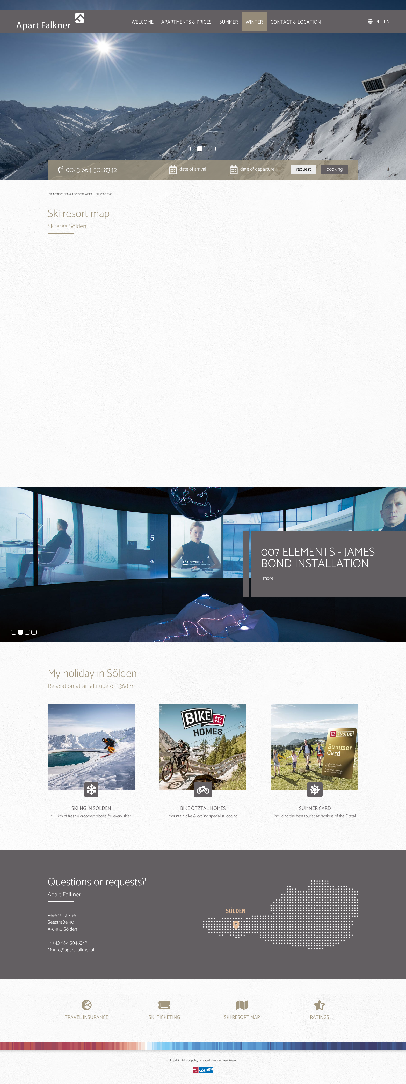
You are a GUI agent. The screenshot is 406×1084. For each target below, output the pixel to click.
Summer (221, 21)
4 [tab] (213, 148)
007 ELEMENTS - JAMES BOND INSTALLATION (318, 558)
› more (267, 578)
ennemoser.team (225, 1060)
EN (387, 20)
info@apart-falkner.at (74, 950)
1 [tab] (192, 148)
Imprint (174, 1060)
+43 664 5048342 (69, 943)
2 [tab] (199, 148)
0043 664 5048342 (87, 170)
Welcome (136, 21)
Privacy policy (190, 1060)
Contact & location (289, 21)
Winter (247, 21)
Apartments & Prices (179, 21)
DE (377, 20)
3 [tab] (206, 148)
